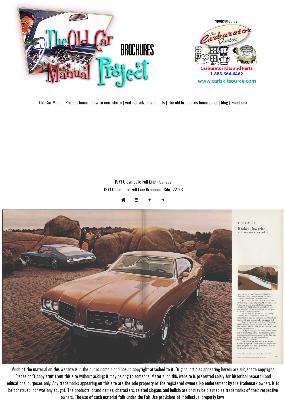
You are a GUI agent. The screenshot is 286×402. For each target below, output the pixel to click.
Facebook (239, 102)
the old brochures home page (193, 102)
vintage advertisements (145, 102)
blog (224, 102)
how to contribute (107, 102)
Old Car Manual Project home (63, 102)
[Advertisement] (143, 144)
